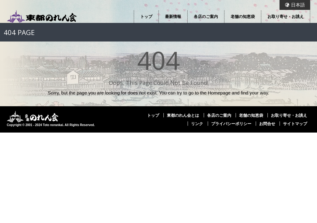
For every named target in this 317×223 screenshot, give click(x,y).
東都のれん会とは (183, 115)
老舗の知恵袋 (243, 16)
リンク (197, 123)
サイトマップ (295, 123)
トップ (146, 16)
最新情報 (173, 16)
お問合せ (267, 123)
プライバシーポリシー (231, 123)
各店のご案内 (206, 16)
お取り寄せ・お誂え (285, 16)
